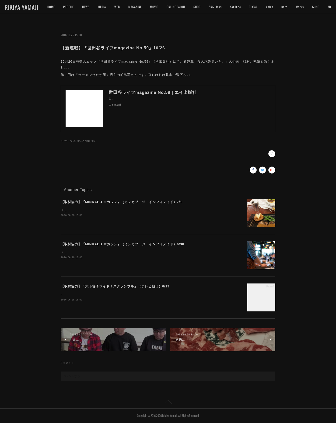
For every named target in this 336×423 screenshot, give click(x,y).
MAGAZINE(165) (87, 141)
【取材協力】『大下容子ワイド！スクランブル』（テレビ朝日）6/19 (115, 286)
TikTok (253, 7)
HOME (51, 7)
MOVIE (154, 7)
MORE (316, 7)
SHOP (196, 7)
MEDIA (102, 7)
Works (300, 7)
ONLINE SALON (176, 7)
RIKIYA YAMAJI (21, 7)
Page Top (168, 402)
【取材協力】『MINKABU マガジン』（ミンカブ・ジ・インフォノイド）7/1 (121, 202)
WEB (117, 7)
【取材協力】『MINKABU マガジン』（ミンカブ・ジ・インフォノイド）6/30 (122, 244)
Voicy (269, 7)
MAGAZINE (135, 7)
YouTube (235, 7)
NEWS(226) (68, 141)
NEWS (85, 7)
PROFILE (68, 7)
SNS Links (215, 7)
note (284, 7)
